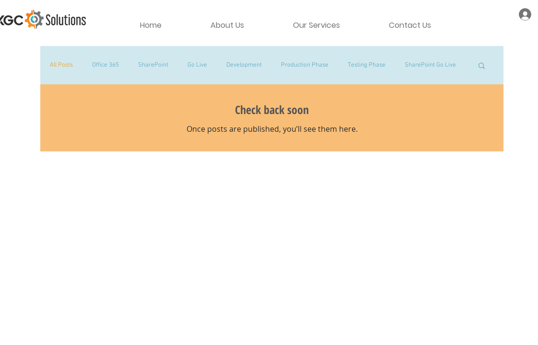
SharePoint (153, 65)
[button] (481, 66)
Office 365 (105, 65)
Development (244, 65)
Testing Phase (367, 65)
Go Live (197, 65)
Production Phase (304, 65)
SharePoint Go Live (430, 65)
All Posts (61, 65)
